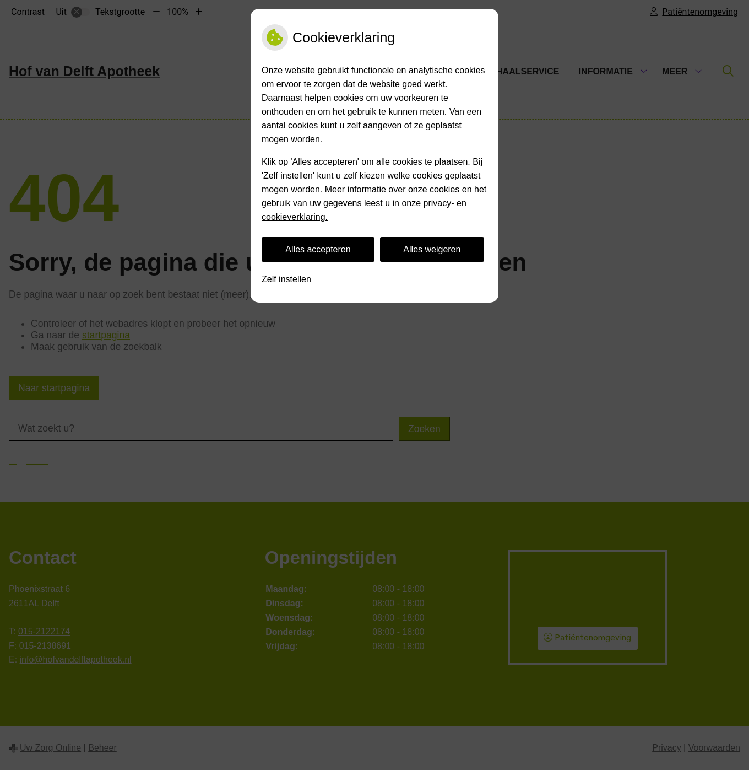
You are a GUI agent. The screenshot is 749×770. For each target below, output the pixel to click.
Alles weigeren (431, 249)
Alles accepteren (317, 249)
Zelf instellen (286, 279)
